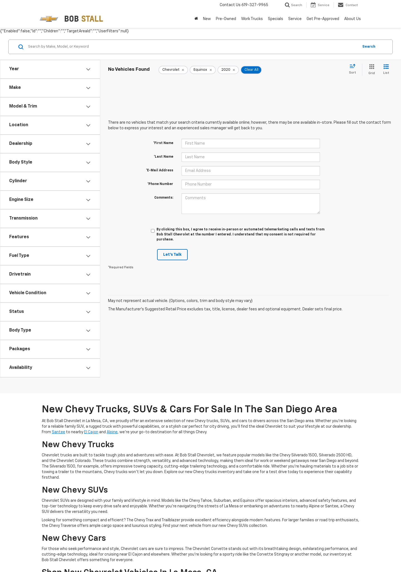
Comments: (163, 197)
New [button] (207, 19)
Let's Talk (172, 255)
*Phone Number (160, 184)
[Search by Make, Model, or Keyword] (193, 46)
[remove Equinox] (203, 70)
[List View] (386, 70)
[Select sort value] (354, 69)
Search (368, 46)
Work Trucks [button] (252, 19)
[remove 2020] (228, 70)
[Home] (196, 19)
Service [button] (295, 19)
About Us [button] (352, 19)
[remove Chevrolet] (173, 70)
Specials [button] (275, 19)
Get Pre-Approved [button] (323, 19)
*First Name (163, 143)
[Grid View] (370, 70)
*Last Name (163, 157)
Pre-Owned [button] (226, 19)
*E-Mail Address (159, 170)
